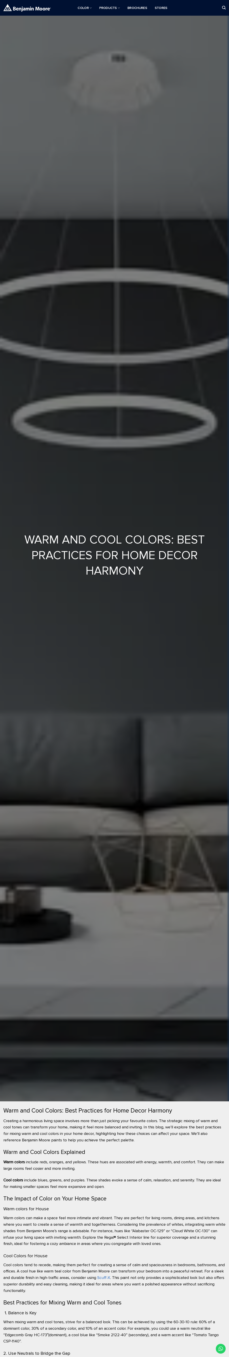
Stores (161, 8)
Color (85, 8)
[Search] (224, 7)
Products (109, 8)
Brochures (137, 8)
